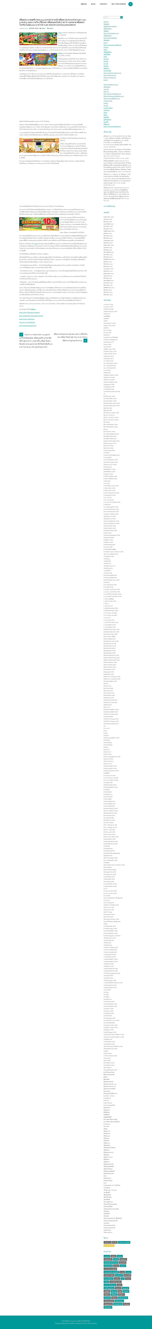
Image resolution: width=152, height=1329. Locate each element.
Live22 (106, 603)
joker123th (108, 568)
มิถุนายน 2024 (108, 271)
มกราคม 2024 (108, 283)
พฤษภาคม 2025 (109, 245)
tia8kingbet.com (111, 959)
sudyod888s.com (111, 931)
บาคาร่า (106, 47)
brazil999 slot (110, 443)
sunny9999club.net (112, 935)
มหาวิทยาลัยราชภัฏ (110, 1119)
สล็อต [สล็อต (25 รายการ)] (120, 1291)
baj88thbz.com (110, 398)
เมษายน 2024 (108, 276)
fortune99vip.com (111, 493)
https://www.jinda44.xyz (111, 33)
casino (107, 453)
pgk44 (106, 747)
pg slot (106, 63)
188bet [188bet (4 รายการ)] (113, 1256)
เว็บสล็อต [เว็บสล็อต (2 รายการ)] (126, 1304)
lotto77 (107, 617)
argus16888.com (110, 382)
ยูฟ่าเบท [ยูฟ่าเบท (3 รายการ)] (113, 1291)
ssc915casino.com (111, 919)
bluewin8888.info (111, 434)
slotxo (43, 28)
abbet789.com (109, 349)
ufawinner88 (109, 1023)
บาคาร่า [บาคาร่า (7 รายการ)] (118, 1288)
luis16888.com (110, 625)
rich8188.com (109, 815)
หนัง (105, 1176)
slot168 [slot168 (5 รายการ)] (128, 1278)
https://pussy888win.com (112, 98)
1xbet (105, 56)
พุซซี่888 (107, 1114)
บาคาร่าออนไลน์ (109, 1105)
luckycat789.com (111, 622)
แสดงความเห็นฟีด (124, 1242)
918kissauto (109, 342)
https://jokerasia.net (110, 75)
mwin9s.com (109, 698)
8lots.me (107, 330)
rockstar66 (109, 822)
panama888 (108, 716)
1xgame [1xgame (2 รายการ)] (106, 1256)
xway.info (108, 1053)
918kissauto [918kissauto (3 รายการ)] (108, 1259)
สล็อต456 (106, 124)
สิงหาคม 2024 (108, 266)
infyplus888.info (111, 554)
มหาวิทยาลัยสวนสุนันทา (112, 1121)
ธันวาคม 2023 (108, 285)
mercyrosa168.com (112, 658)
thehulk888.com (111, 947)
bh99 (106, 429)
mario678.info (110, 648)
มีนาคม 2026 (108, 221)
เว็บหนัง (106, 1216)
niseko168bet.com (111, 709)
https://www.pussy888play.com (114, 96)
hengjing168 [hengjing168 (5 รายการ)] (108, 1266)
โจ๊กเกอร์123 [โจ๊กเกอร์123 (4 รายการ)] (107, 1307)
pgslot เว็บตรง (108, 108)
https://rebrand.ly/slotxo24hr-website (31, 316)
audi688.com (109, 389)
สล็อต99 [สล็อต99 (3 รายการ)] (106, 1294)
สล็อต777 (106, 68)
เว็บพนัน (106, 1211)
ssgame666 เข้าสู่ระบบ (112, 921)
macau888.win (110, 639)
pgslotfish (108, 759)
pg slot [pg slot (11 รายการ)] (128, 1272)
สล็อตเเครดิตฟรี (109, 1171)
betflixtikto (109, 415)
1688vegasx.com (110, 311)
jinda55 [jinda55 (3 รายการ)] (116, 1266)
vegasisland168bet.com (114, 1034)
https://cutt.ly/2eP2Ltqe (27, 319)
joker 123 (106, 91)
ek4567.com (108, 474)
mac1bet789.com (110, 634)
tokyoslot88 (107, 70)
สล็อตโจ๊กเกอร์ (109, 1173)
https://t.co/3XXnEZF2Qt (27, 322)
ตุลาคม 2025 (108, 233)
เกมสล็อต (107, 1187)
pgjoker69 (108, 745)
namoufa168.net (111, 700)
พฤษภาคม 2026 (109, 217)
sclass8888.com (110, 860)
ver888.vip (108, 1039)
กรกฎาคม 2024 (108, 268)
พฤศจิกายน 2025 (109, 231)
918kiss (107, 335)
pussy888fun (109, 801)
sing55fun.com (110, 872)
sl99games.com (110, 884)
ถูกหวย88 (107, 1091)
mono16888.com (110, 681)
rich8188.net (109, 818)
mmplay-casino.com (112, 676)
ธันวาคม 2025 (108, 228)
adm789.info (109, 356)
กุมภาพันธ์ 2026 (109, 224)
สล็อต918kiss (109, 1152)
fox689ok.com (110, 495)
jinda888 (107, 561)
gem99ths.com (110, 516)
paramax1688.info (111, 723)
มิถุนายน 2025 (108, 243)
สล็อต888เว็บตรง (109, 1147)
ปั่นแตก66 (107, 1107)
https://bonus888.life (110, 38)
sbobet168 (108, 855)
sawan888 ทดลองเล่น (112, 853)
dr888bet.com (109, 469)
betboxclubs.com (111, 412)
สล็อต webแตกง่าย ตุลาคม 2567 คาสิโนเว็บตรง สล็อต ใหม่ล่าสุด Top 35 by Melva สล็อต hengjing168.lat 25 (70, 337)
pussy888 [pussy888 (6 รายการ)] (127, 1275)
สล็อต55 (106, 1138)
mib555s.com (109, 672)
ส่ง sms (106, 1126)
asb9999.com (109, 384)
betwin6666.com (111, 424)
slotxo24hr (109, 902)
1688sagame (109, 309)
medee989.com (110, 650)
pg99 (106, 733)
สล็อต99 (106, 1155)
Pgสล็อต (107, 773)
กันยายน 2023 (108, 292)
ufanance (108, 1015)
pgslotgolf (109, 761)
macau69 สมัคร (110, 636)
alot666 (107, 370)
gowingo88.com (110, 530)
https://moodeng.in (110, 77)
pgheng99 (108, 742)
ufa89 (106, 992)
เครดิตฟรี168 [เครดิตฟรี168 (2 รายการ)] (118, 1304)
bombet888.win (110, 436)
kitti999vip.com (110, 584)
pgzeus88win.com (111, 771)
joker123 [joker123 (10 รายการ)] (122, 1266)
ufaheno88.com (110, 1004)
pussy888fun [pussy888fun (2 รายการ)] (108, 1278)
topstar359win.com (112, 973)
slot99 (106, 43)
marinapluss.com (111, 641)
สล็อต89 (106, 1150)
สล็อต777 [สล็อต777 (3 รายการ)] (121, 1294)
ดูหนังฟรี (106, 117)
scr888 (107, 862)
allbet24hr (108, 361)
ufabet (107, 997)
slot (106, 888)
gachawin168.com (111, 509)
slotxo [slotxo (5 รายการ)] (106, 1282)
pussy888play (109, 804)
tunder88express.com (113, 983)
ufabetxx (108, 999)
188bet (106, 318)
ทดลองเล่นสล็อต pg (110, 1093)
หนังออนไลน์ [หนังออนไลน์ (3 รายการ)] (108, 1304)
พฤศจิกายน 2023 (109, 287)
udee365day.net (110, 985)
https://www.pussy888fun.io (112, 45)
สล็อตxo (60, 53)
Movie (106, 683)
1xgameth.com (110, 323)
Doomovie (108, 467)
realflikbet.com (111, 811)
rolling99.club (110, 825)
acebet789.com (110, 351)
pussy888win (109, 806)
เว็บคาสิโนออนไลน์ (110, 1204)
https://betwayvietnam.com (112, 73)
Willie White (35, 28)
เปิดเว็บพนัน (108, 1197)
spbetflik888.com (111, 905)
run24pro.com (110, 839)
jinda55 (107, 559)
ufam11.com (108, 1008)
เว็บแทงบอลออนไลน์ (111, 1220)
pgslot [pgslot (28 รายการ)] (122, 1272)
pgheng (107, 740)
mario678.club (110, 643)
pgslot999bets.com (112, 756)
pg (105, 726)
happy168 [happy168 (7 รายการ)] (122, 1262)
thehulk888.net (110, 950)
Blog (93, 4)
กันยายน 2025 (108, 236)
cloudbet (108, 457)
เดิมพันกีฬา (107, 1195)
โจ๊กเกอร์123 (108, 1232)
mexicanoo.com (110, 662)
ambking (107, 372)
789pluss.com (109, 325)
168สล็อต (107, 316)
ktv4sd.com (108, 587)
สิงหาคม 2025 (108, 238)
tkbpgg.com (109, 964)
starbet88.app (110, 926)
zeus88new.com (110, 1070)
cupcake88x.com (111, 460)
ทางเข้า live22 (109, 1096)
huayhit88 (108, 547)
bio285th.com (109, 431)
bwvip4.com (108, 445)
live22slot (108, 606)
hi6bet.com (108, 540)
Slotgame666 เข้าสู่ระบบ (113, 898)
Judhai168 (108, 573)
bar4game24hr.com (112, 403)
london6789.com (111, 608)
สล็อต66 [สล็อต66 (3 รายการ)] (126, 1291)
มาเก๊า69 (107, 1124)
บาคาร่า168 (108, 1103)
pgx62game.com (110, 766)
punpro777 (108, 794)
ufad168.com (109, 1001)
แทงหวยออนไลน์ (109, 1228)
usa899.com (109, 1030)
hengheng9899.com (112, 535)
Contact (103, 4)
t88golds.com (110, 938)
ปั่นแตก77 (107, 1110)
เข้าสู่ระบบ (107, 1242)
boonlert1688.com (112, 441)
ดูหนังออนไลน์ (108, 1081)
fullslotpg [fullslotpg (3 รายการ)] (123, 1259)
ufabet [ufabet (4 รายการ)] (119, 1285)
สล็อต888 (106, 40)
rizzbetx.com (109, 820)
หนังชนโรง (107, 87)
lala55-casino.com (112, 589)
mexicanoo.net (110, 665)
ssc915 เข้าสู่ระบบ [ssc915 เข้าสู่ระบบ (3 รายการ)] (109, 1285)
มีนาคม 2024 (108, 278)
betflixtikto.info (111, 417)
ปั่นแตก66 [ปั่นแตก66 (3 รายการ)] (125, 1288)
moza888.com (109, 695)
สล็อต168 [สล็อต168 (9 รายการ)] (114, 1294)
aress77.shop (109, 377)
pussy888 (108, 799)
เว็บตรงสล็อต (108, 1206)
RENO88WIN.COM (110, 813)
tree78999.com (110, 980)
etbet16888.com (110, 476)
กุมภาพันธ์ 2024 (109, 280)
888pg (106, 328)
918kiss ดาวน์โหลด (111, 337)
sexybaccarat (108, 101)
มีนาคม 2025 (108, 250)
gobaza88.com (110, 526)
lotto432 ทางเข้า (110, 613)
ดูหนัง (105, 115)
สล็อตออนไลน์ (108, 1164)
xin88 (106, 1051)
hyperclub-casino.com (113, 552)
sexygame (108, 867)
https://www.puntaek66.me (112, 126)
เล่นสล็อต (107, 1199)
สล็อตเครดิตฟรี (109, 1166)
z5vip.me (107, 1058)
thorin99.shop (110, 954)
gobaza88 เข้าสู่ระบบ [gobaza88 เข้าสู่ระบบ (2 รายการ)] (110, 1262)
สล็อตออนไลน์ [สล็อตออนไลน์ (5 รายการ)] (123, 1298)
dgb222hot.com (110, 464)
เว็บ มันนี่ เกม (108, 1202)
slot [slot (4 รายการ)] (123, 1278)
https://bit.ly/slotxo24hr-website (29, 312)
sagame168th (109, 851)
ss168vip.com (109, 914)
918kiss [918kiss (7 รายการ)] (119, 1256)
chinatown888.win (112, 455)
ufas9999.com (109, 1018)
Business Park (81, 1323)
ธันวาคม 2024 (108, 257)
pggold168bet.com (111, 738)
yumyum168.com (110, 1056)
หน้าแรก (84, 4)
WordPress (72, 1323)
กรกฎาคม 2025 (108, 240)
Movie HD (107, 686)
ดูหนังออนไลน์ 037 (110, 1084)
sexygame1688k (110, 869)
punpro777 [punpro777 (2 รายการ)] (119, 1275)
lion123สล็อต (109, 599)
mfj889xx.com (109, 669)
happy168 (107, 533)
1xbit (106, 321)
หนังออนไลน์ (108, 1180)
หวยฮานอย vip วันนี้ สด (112, 1185)
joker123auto (109, 566)
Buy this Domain (119, 4)
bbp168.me (108, 408)
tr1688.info (108, 975)
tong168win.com (111, 968)
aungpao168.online (112, 391)
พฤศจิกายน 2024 (109, 259)
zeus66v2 (108, 1067)
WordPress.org (109, 1245)
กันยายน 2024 (108, 264)
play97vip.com (110, 775)
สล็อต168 (106, 24)
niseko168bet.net (111, 712)
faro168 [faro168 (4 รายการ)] (116, 1259)
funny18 (106, 59)
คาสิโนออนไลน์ (109, 1072)
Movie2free (108, 688)
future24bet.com (111, 507)
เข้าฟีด (115, 1242)
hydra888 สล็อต (110, 549)
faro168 (106, 122)
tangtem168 (109, 940)
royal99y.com (109, 832)
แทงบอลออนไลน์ (109, 1225)
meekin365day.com (111, 655)
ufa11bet (107, 990)
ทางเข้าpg (107, 1098)
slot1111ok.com (110, 891)
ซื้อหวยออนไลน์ (109, 1074)
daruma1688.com (111, 462)
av (105, 394)
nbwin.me (108, 705)
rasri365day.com (111, 808)
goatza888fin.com (111, 521)
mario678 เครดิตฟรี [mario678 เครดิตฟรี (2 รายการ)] (110, 1269)
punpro (107, 789)
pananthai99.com (111, 719)
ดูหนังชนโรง (107, 119)
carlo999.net (109, 450)
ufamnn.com (109, 1013)
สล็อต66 (106, 31)
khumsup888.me (110, 575)
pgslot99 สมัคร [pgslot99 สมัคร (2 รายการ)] (109, 1275)
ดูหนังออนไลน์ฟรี (109, 1088)
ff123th (107, 483)
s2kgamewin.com (111, 841)
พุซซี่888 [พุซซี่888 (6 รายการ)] (107, 1291)
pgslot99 (108, 754)
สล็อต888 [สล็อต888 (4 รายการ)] (107, 1298)
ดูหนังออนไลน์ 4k (110, 1086)
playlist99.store (111, 778)
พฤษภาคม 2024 (109, 273)
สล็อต (106, 1129)
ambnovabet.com (111, 375)
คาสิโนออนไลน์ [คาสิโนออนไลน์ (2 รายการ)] (109, 1288)
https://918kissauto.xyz (111, 84)
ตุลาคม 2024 (108, 261)
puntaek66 (108, 796)
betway (107, 422)
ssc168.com (108, 917)
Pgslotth (108, 763)
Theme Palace (92, 1323)
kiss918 (106, 61)
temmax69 (108, 945)
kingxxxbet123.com (112, 580)
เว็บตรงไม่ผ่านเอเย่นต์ (111, 1209)
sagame (106, 89)
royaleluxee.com (111, 836)
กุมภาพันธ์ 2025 (109, 252)
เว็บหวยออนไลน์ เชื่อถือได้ (113, 1218)
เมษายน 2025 (108, 247)
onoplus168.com (111, 714)
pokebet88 (108, 782)
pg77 (105, 731)
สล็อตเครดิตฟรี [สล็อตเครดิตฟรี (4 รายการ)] (108, 1301)
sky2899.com (109, 881)
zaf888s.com (109, 1063)
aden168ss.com (110, 354)
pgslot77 (107, 752)
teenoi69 (107, 942)
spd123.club (109, 907)
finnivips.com (109, 488)
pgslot (106, 80)
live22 (105, 112)
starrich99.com (110, 928)
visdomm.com (109, 1044)
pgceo (106, 735)
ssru (106, 924)
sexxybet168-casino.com (114, 865)
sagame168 (108, 848)
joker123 (106, 22)
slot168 (107, 895)
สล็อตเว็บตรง (107, 28)
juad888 (107, 570)
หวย (105, 1183)
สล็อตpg (107, 1159)
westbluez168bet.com (113, 1046)
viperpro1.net (109, 1041)
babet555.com (109, 396)
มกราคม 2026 (108, 226)
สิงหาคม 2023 (108, 294)
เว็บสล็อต (107, 1213)
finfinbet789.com (111, 485)
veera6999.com (110, 1032)
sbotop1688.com (110, 858)
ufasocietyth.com (111, 1020)
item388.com (109, 556)
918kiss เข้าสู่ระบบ (110, 339)
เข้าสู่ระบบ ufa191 (110, 1190)
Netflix (107, 707)
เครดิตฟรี (107, 1192)
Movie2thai (108, 690)
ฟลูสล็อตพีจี (108, 1117)
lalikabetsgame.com (112, 594)
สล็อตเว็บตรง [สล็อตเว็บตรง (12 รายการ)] (119, 1301)
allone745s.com (110, 363)
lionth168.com (110, 601)
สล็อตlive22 (108, 1157)
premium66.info (110, 785)
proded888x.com (111, 787)
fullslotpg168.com (112, 502)
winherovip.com (110, 1048)
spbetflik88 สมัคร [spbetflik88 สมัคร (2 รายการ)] (115, 1282)
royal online (109, 829)
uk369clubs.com (111, 1025)
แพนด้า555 (107, 1230)
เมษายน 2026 (108, 219)
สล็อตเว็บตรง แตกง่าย (110, 26)
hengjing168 (109, 537)
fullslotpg (107, 110)
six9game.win (109, 877)
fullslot (108, 497)
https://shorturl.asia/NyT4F (27, 325)
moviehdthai (109, 693)
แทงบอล (106, 1223)
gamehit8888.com (111, 514)
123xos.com (108, 304)
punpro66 (108, 792)
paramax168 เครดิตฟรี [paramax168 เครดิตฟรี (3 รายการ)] (111, 1272)
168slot (107, 314)
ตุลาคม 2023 (108, 290)
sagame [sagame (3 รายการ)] (117, 1278)
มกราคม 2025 (108, 254)
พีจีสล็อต (107, 1112)
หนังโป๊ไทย (107, 54)
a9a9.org (107, 344)
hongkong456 (109, 544)
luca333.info (109, 620)
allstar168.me (110, 365)
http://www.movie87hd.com (112, 94)
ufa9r (106, 994)
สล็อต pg (107, 1131)
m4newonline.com (111, 629)
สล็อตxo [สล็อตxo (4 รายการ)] (114, 1298)
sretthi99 (108, 912)
